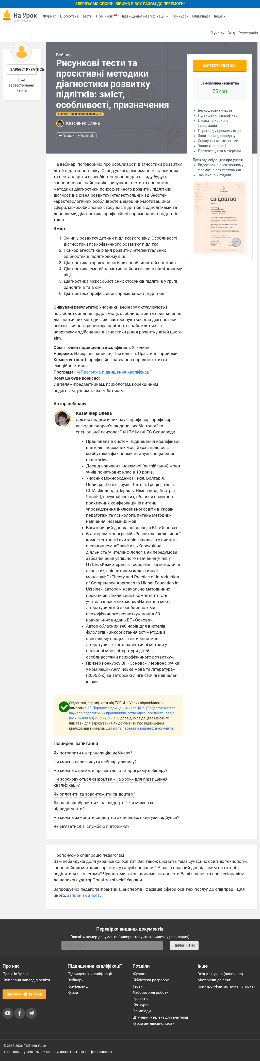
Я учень (217, 33)
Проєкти (140, 998)
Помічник (106, 16)
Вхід (231, 33)
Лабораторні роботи (151, 992)
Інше (220, 16)
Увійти (21, 90)
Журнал (49, 16)
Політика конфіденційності (91, 1052)
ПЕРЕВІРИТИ (184, 946)
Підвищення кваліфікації (144, 16)
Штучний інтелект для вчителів (160, 1017)
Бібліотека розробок (151, 980)
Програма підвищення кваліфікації (114, 372)
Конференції (79, 986)
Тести (87, 16)
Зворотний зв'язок (24, 994)
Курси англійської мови (154, 1023)
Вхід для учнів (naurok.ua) (220, 974)
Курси (73, 992)
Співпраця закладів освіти (26, 980)
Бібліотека (69, 16)
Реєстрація (248, 33)
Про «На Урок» (15, 974)
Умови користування (51, 1052)
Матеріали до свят (214, 980)
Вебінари (76, 980)
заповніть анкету (84, 895)
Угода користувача (18, 1052)
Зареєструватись (23, 70)
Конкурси (180, 16)
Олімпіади (142, 1011)
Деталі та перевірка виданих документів (140, 728)
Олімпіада (201, 16)
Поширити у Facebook (76, 136)
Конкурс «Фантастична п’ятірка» (226, 986)
